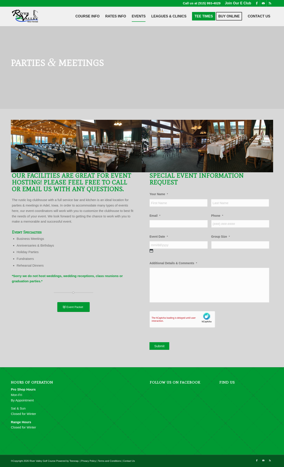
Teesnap (74, 461)
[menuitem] (237, 3)
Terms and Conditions (109, 461)
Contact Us (129, 461)
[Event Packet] (70, 307)
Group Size (226, 236)
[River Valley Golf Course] (25, 16)
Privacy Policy (88, 461)
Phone (223, 215)
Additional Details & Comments (179, 263)
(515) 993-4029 (209, 3)
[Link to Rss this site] (270, 3)
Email (160, 215)
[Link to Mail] (263, 3)
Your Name (164, 194)
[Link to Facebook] (257, 3)
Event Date (164, 236)
